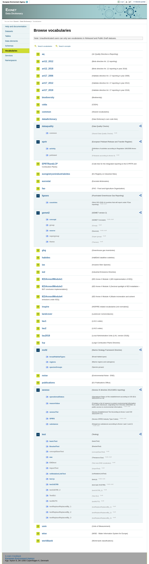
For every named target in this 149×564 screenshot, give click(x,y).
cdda (44, 104)
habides (46, 257)
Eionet (16, 21)
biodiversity (48, 97)
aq (43, 54)
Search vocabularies (45, 46)
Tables (8, 36)
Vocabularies (11, 51)
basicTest (53, 441)
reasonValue (54, 403)
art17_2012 (47, 83)
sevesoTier (54, 412)
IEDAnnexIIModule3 (52, 286)
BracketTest (54, 446)
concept (52, 219)
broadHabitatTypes (57, 357)
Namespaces (11, 60)
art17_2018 (47, 90)
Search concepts (65, 46)
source (52, 231)
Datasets (9, 31)
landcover (47, 314)
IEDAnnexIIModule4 (52, 296)
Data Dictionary (25, 21)
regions (52, 362)
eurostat (46, 181)
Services (9, 55)
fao (43, 188)
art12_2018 (47, 68)
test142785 (53, 484)
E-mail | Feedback (13, 556)
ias (43, 265)
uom (44, 526)
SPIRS (52, 419)
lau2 (44, 328)
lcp (43, 343)
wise (44, 533)
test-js (52, 479)
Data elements (11, 41)
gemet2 (46, 213)
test (44, 434)
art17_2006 (47, 76)
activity (52, 149)
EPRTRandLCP (50, 164)
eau (50, 457)
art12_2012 (47, 61)
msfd (44, 350)
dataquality (47, 126)
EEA (16, 2)
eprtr (44, 142)
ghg (44, 250)
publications (48, 382)
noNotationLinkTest (57, 474)
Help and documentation (15, 26)
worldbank (47, 541)
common (46, 112)
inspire (45, 307)
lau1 (44, 321)
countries (53, 202)
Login (122, 2)
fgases (45, 195)
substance (53, 424)
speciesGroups (55, 367)
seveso (45, 390)
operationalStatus (56, 397)
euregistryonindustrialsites (56, 174)
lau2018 (46, 335)
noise (45, 375)
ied (43, 272)
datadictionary (49, 119)
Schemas (9, 46)
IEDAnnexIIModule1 (52, 279)
